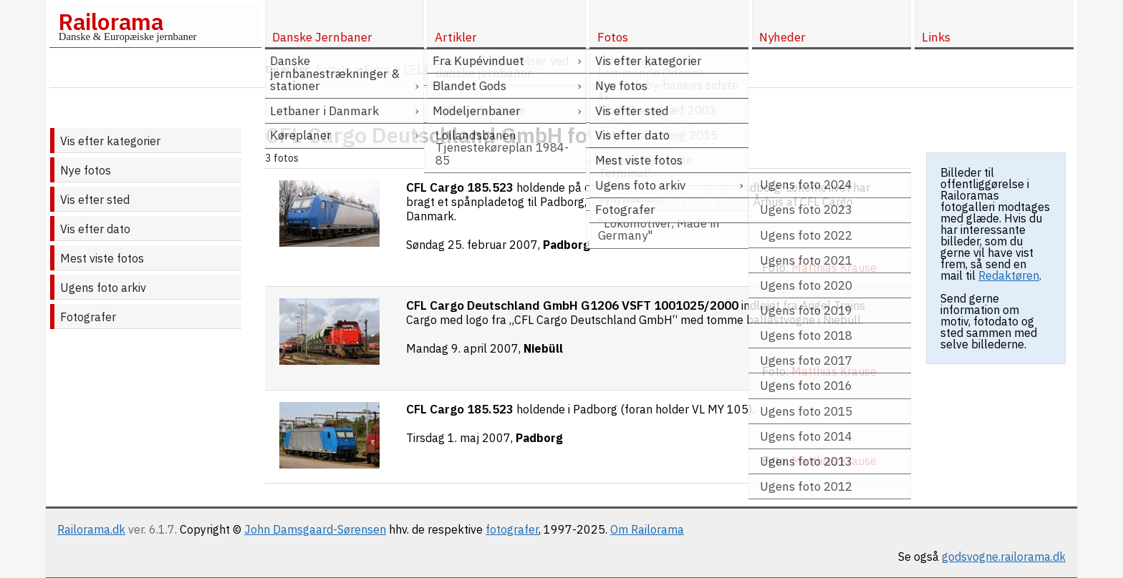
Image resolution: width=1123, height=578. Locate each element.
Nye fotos (85, 170)
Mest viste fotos (102, 258)
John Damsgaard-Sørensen (315, 529)
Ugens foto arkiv (103, 287)
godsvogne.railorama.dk (1004, 556)
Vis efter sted (95, 199)
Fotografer (88, 317)
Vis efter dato (95, 229)
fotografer (512, 529)
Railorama (110, 21)
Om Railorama (647, 529)
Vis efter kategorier (110, 141)
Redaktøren (1008, 275)
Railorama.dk (91, 529)
